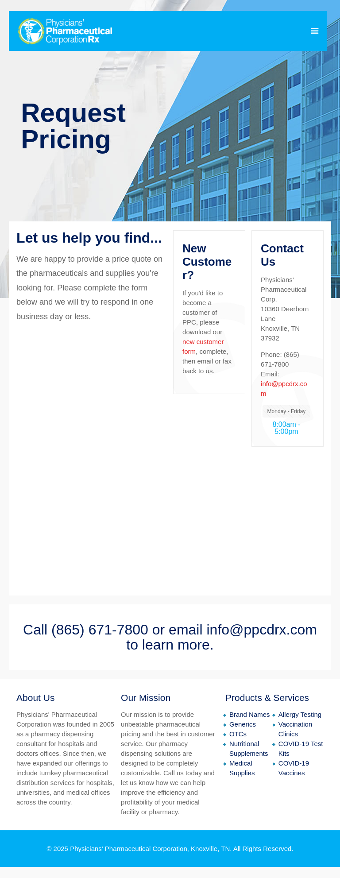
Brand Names (249, 714)
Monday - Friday (286, 411)
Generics (242, 724)
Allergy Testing (299, 714)
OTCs (238, 734)
